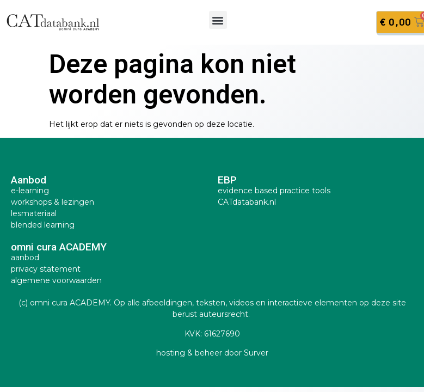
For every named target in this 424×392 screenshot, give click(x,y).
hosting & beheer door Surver (212, 353)
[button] (218, 20)
